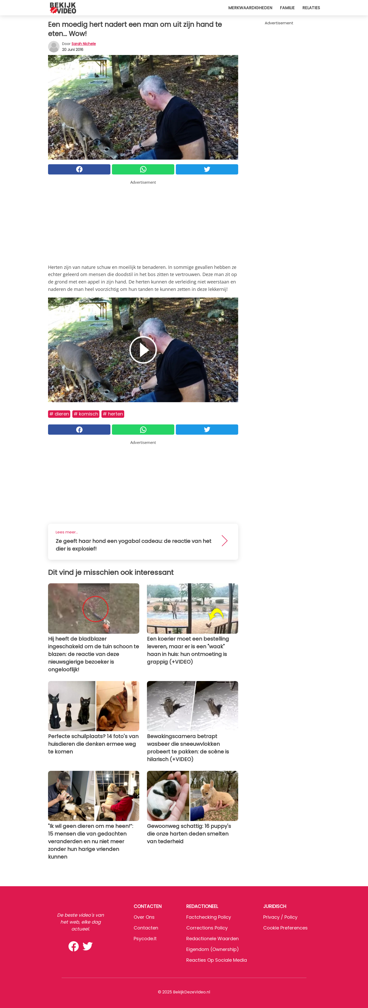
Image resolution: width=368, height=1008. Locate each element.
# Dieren (59, 414)
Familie (287, 8)
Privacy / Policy (280, 917)
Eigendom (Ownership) (212, 949)
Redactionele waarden (212, 938)
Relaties (311, 8)
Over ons (144, 917)
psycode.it (145, 938)
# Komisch (86, 414)
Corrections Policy (207, 928)
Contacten (146, 928)
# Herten (113, 414)
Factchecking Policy (208, 917)
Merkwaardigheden (250, 8)
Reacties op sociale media (216, 960)
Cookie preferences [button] (285, 928)
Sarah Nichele (84, 43)
